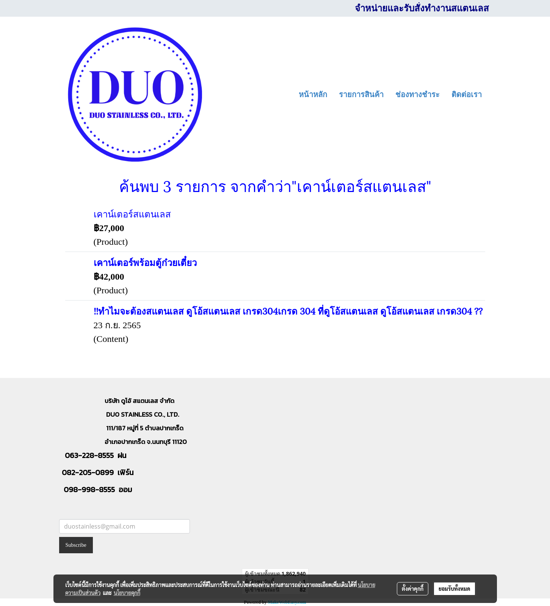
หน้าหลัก (313, 94)
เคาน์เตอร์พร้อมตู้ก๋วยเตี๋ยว (145, 262)
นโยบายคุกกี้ (127, 592)
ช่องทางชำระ (417, 94)
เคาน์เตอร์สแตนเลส (132, 213)
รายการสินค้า (361, 94)
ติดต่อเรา (466, 94)
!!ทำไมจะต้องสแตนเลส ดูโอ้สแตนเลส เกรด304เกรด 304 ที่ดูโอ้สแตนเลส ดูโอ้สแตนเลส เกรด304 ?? (288, 310)
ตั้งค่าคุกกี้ (412, 588)
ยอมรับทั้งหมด (454, 588)
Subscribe (76, 545)
